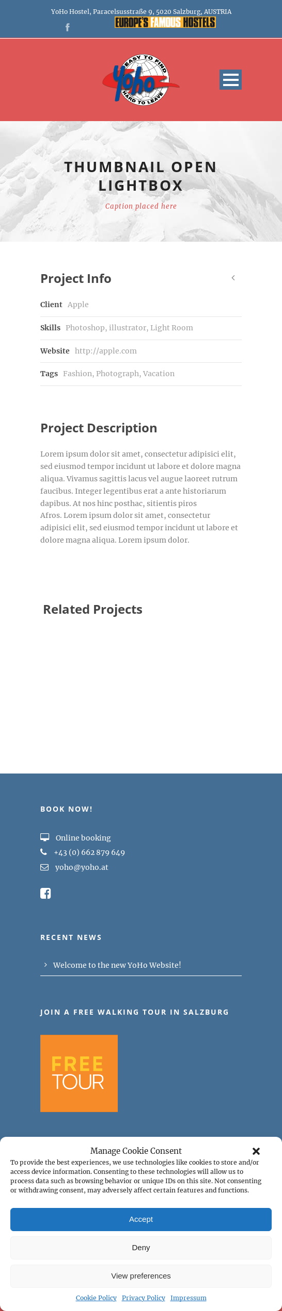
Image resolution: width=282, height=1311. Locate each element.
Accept (141, 1219)
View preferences (141, 1275)
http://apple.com (106, 351)
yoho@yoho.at (81, 867)
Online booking (75, 838)
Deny (141, 1247)
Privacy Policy (143, 1298)
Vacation (159, 373)
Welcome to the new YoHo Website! (117, 965)
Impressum (188, 1298)
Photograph (117, 373)
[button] (256, 1151)
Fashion (77, 373)
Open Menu (231, 80)
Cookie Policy (96, 1298)
